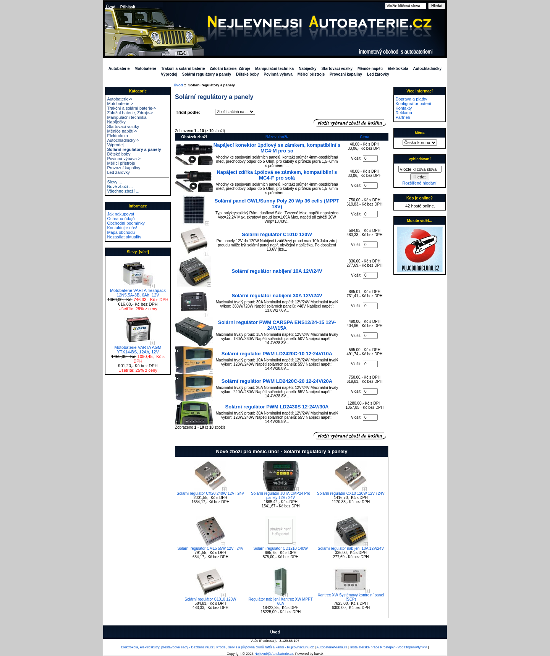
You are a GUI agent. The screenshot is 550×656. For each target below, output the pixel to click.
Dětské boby (247, 74)
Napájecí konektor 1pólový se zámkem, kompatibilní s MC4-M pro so (277, 148)
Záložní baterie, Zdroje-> (130, 112)
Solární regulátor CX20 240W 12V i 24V (210, 493)
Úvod (110, 7)
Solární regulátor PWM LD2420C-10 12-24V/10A (277, 353)
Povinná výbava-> (124, 158)
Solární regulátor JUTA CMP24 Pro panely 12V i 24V (280, 495)
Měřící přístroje (311, 74)
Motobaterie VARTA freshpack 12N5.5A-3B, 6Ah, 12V (138, 290)
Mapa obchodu (121, 232)
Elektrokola (398, 68)
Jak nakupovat (120, 214)
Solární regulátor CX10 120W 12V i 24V (351, 493)
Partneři (402, 117)
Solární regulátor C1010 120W (277, 234)
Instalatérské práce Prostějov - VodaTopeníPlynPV (388, 647)
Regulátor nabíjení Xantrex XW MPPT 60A (280, 601)
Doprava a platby (411, 99)
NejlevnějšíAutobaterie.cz (273, 654)
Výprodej (169, 74)
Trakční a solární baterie (183, 68)
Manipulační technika (274, 68)
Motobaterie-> (120, 103)
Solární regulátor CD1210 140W (281, 548)
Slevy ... (114, 182)
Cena (364, 137)
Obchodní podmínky (125, 223)
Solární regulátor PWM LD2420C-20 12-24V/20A (277, 381)
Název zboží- (276, 137)
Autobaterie (119, 68)
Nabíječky (308, 68)
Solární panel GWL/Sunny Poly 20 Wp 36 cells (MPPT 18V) (277, 203)
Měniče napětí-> (122, 131)
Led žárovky (378, 74)
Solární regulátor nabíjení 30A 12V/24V (276, 295)
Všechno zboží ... (123, 191)
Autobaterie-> (119, 99)
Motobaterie (145, 68)
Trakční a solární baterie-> (131, 108)
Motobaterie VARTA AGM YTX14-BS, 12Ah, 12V (138, 347)
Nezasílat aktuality (124, 237)
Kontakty (403, 108)
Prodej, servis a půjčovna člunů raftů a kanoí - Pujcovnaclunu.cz (265, 647)
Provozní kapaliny (346, 74)
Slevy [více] (138, 252)
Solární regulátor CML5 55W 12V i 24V (210, 548)
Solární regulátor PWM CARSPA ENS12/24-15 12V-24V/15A (277, 325)
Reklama (403, 112)
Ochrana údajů (120, 218)
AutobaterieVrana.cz (331, 647)
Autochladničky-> (123, 140)
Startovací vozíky (337, 68)
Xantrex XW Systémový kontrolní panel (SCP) (351, 597)
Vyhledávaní (419, 159)
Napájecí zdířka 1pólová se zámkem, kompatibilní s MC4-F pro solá (277, 175)
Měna (419, 132)
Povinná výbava (278, 74)
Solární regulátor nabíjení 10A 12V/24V (276, 271)
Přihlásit (127, 7)
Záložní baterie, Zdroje (230, 68)
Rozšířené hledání (419, 183)
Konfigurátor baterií (413, 103)
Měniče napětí (370, 68)
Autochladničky (427, 68)
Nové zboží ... (120, 186)
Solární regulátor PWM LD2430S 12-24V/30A (277, 407)
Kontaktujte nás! (122, 227)
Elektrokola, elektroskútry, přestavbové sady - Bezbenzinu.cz (167, 647)
